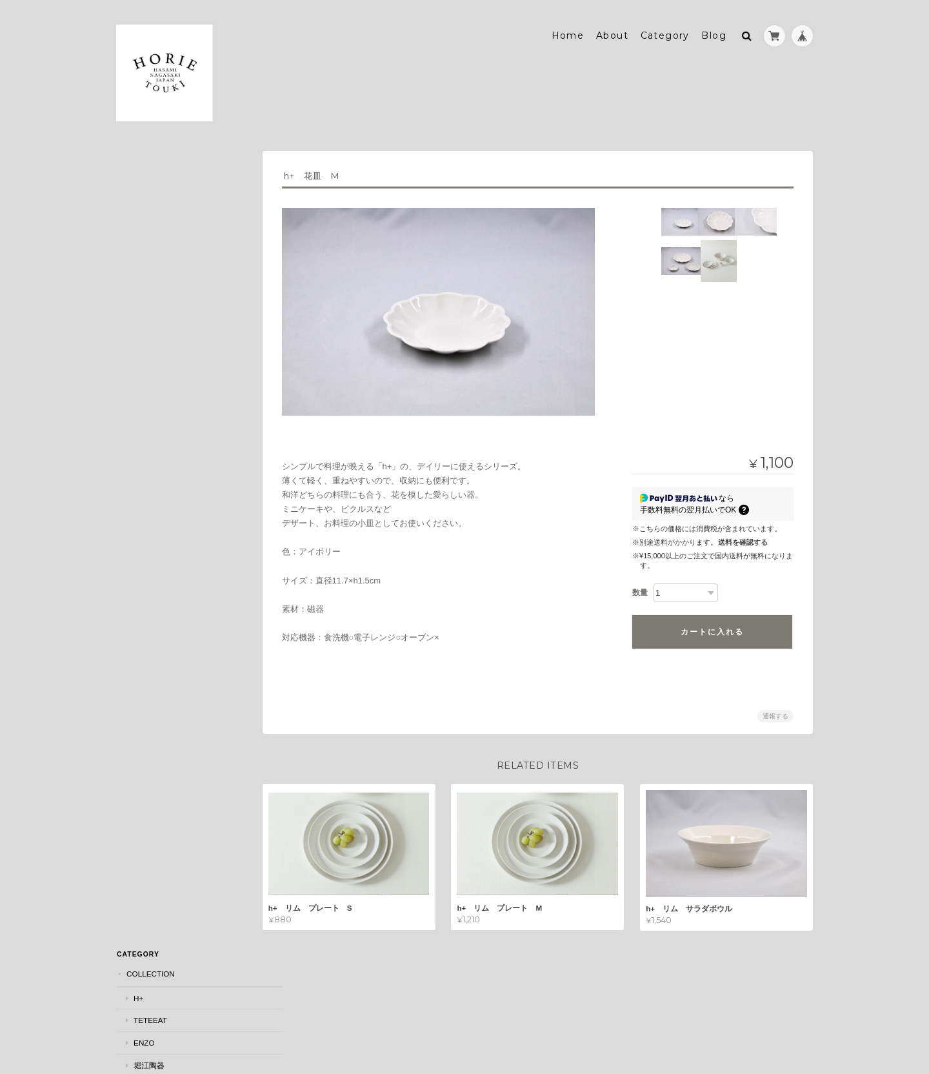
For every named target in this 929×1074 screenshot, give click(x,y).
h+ (138, 192)
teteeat (149, 215)
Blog (713, 30)
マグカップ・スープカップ (179, 467)
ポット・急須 (156, 533)
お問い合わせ (151, 785)
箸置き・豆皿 (156, 377)
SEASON (141, 305)
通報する (775, 710)
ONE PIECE (146, 649)
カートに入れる (712, 626)
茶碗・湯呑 (152, 422)
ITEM (135, 331)
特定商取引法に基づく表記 (174, 760)
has (140, 282)
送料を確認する (743, 537)
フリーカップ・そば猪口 (175, 444)
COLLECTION (150, 169)
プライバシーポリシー (670, 1011)
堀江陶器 (148, 260)
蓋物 (140, 489)
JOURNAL (143, 675)
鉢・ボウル (152, 400)
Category (665, 30)
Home (568, 30)
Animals (149, 626)
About (612, 30)
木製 (140, 556)
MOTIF (137, 579)
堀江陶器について (159, 734)
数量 (640, 587)
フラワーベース (160, 511)
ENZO (143, 237)
